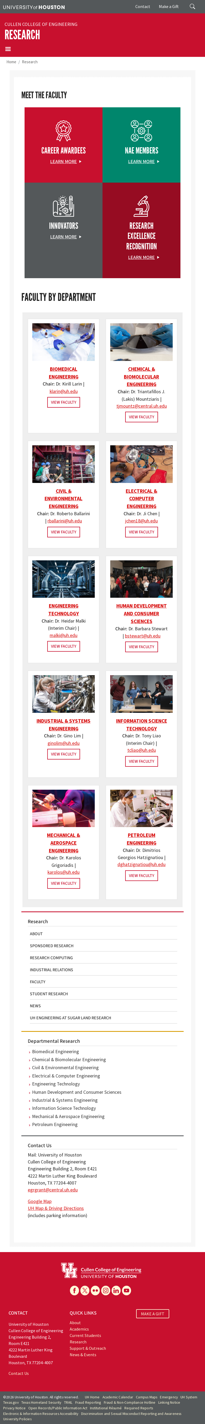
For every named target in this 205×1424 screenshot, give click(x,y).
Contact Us (19, 1373)
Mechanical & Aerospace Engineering (63, 843)
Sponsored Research (52, 946)
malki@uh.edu (63, 635)
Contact (142, 6)
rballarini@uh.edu (65, 521)
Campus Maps (146, 1397)
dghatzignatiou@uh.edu (141, 864)
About (36, 934)
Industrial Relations (51, 970)
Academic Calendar (117, 1397)
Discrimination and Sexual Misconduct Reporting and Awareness (131, 1413)
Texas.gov (11, 1402)
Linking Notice (169, 1402)
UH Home (92, 1397)
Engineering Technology (56, 1084)
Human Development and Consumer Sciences (141, 613)
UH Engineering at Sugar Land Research (70, 1018)
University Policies (17, 1419)
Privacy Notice (14, 1408)
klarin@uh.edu (64, 391)
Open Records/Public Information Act (57, 1408)
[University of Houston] (34, 6)
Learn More (63, 161)
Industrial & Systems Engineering (65, 1100)
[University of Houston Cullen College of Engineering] (101, 1269)
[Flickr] (95, 1290)
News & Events (83, 1354)
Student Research (49, 994)
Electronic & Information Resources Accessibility (40, 1413)
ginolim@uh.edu (64, 743)
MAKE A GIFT (152, 1313)
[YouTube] (126, 1290)
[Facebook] (74, 1290)
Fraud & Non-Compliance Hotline (130, 1402)
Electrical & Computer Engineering (141, 499)
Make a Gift (169, 6)
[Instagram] (105, 1290)
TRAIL (68, 1402)
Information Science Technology (64, 1108)
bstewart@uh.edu (142, 636)
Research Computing (51, 958)
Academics (79, 1329)
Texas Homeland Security (41, 1402)
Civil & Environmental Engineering (63, 499)
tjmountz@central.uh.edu (141, 406)
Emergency (169, 1397)
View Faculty (63, 402)
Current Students (85, 1335)
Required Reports (138, 1408)
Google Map (40, 1201)
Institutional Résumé (106, 1408)
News (35, 1006)
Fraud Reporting (88, 1402)
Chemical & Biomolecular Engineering (141, 377)
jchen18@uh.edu (141, 521)
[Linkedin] (116, 1290)
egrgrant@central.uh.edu (53, 1190)
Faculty (37, 982)
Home (11, 61)
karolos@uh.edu (64, 872)
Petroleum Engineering (55, 1124)
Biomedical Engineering (55, 1052)
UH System (188, 1397)
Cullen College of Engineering (41, 24)
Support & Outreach (88, 1348)
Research (22, 35)
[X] (84, 1290)
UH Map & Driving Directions (56, 1208)
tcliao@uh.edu (141, 750)
